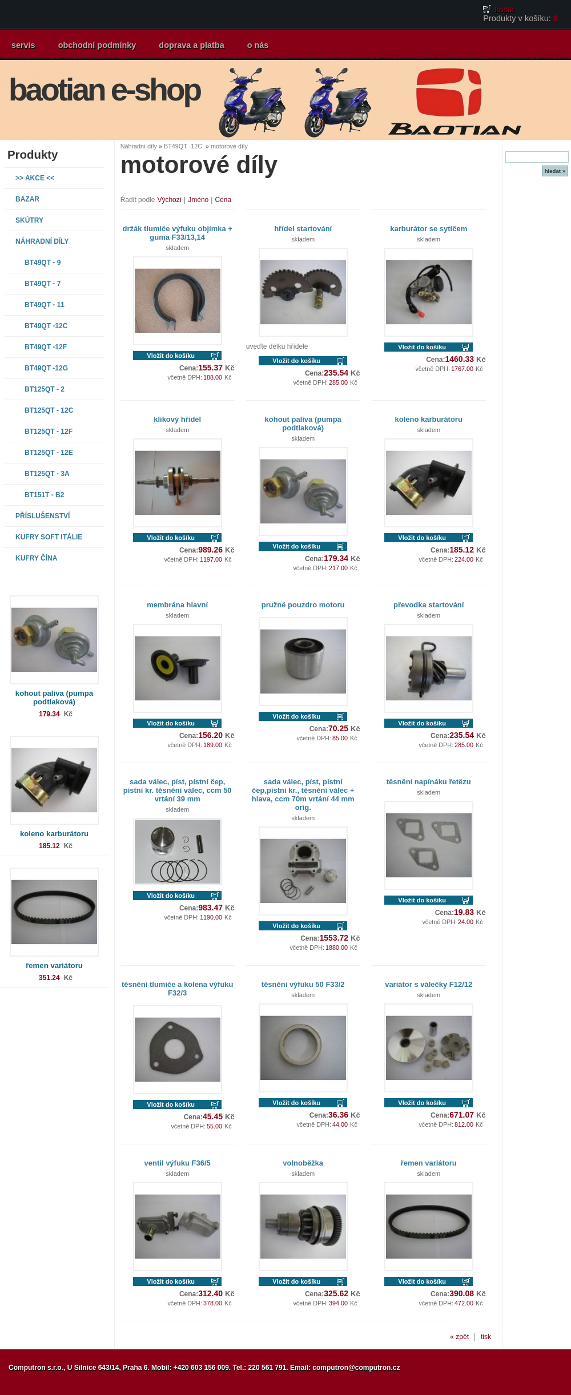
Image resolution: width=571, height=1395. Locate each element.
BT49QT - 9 (43, 263)
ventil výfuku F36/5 (177, 1163)
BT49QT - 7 (43, 284)
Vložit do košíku (171, 355)
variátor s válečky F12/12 (428, 984)
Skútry (29, 220)
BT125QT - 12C (49, 410)
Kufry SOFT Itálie (48, 537)
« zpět (459, 1337)
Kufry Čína (36, 558)
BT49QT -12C (46, 326)
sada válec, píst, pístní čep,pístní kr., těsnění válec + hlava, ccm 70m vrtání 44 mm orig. (303, 794)
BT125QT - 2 (45, 389)
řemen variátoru (54, 965)
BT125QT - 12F (49, 432)
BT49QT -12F (46, 347)
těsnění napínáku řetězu (429, 781)
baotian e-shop (104, 89)
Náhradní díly (42, 241)
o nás (258, 45)
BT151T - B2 (44, 495)
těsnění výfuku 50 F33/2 (303, 984)
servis (23, 45)
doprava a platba (191, 45)
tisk (486, 1337)
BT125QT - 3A (47, 474)
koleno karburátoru (54, 833)
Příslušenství (42, 516)
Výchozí (169, 200)
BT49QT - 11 (45, 305)
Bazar (27, 199)
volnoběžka (303, 1163)
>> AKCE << (34, 178)
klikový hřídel (177, 419)
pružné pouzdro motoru (303, 604)
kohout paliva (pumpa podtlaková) (54, 697)
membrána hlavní (177, 604)
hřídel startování (303, 228)
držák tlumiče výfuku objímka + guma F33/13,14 (177, 232)
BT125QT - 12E (49, 453)
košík (504, 9)
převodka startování (428, 604)
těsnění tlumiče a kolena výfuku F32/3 (178, 988)
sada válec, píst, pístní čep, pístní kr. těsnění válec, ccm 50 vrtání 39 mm (177, 790)
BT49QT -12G (46, 368)
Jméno (198, 200)
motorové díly (229, 146)
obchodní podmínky (97, 45)
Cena (223, 200)
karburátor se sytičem (428, 228)
